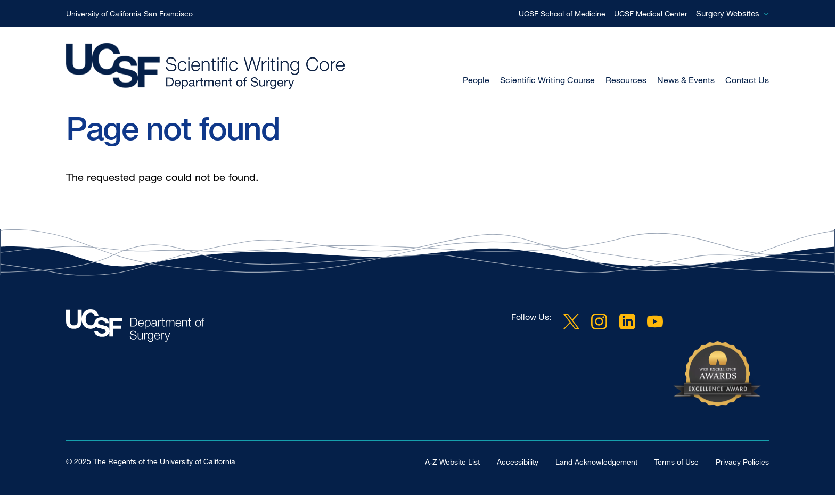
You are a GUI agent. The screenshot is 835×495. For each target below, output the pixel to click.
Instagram (599, 321)
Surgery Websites (727, 13)
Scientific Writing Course (547, 80)
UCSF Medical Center (650, 13)
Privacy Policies (742, 461)
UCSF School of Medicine (562, 13)
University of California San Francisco (129, 13)
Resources (625, 80)
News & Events (686, 80)
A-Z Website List (452, 461)
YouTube (655, 321)
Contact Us (747, 80)
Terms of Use (676, 461)
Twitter (571, 321)
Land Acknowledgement (596, 461)
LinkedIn (627, 321)
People (476, 80)
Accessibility (517, 461)
